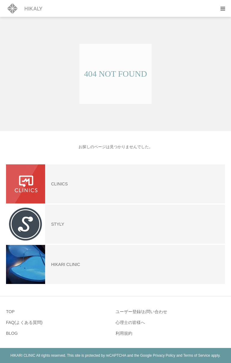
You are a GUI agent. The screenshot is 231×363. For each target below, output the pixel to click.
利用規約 (124, 333)
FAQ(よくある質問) (24, 322)
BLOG (12, 333)
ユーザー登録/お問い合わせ (141, 311)
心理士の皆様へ (130, 322)
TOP (10, 311)
